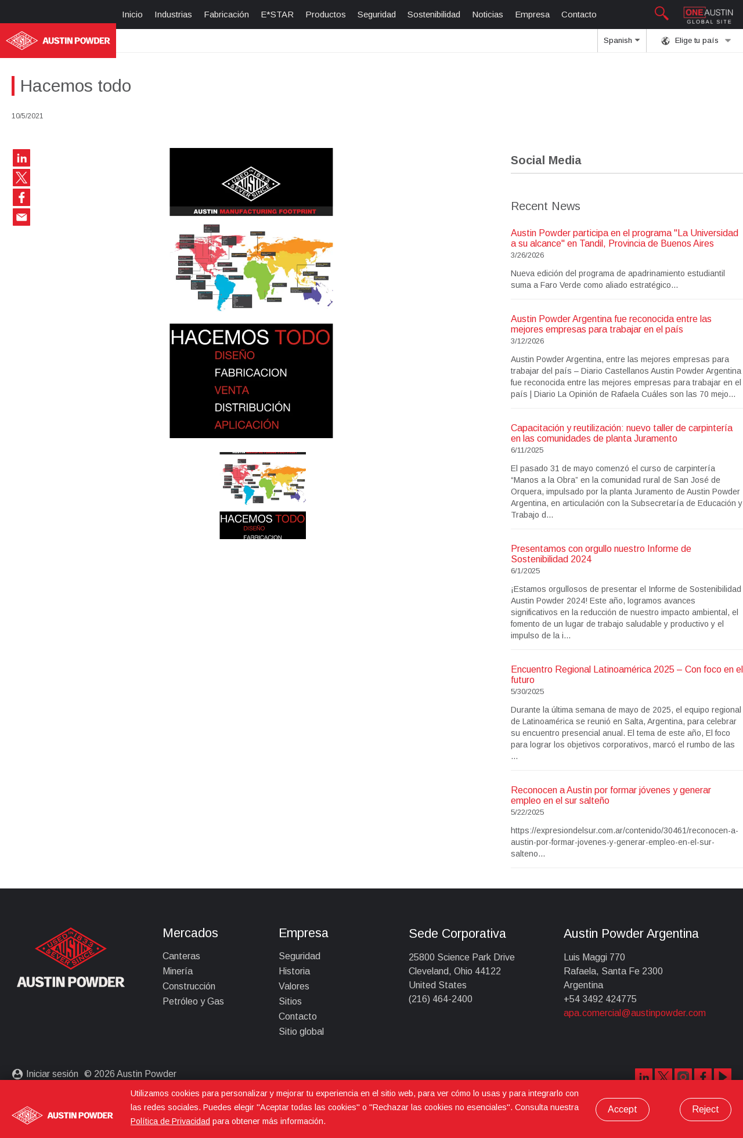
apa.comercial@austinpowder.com (635, 1013)
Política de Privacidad (170, 1121)
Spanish (621, 44)
